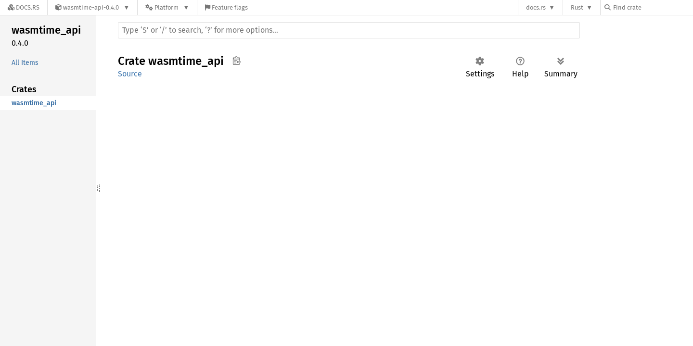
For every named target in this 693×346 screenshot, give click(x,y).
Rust (577, 7)
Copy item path (236, 60)
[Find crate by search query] (652, 7)
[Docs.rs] (23, 7)
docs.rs (536, 7)
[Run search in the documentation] (349, 30)
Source (130, 73)
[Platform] (167, 7)
